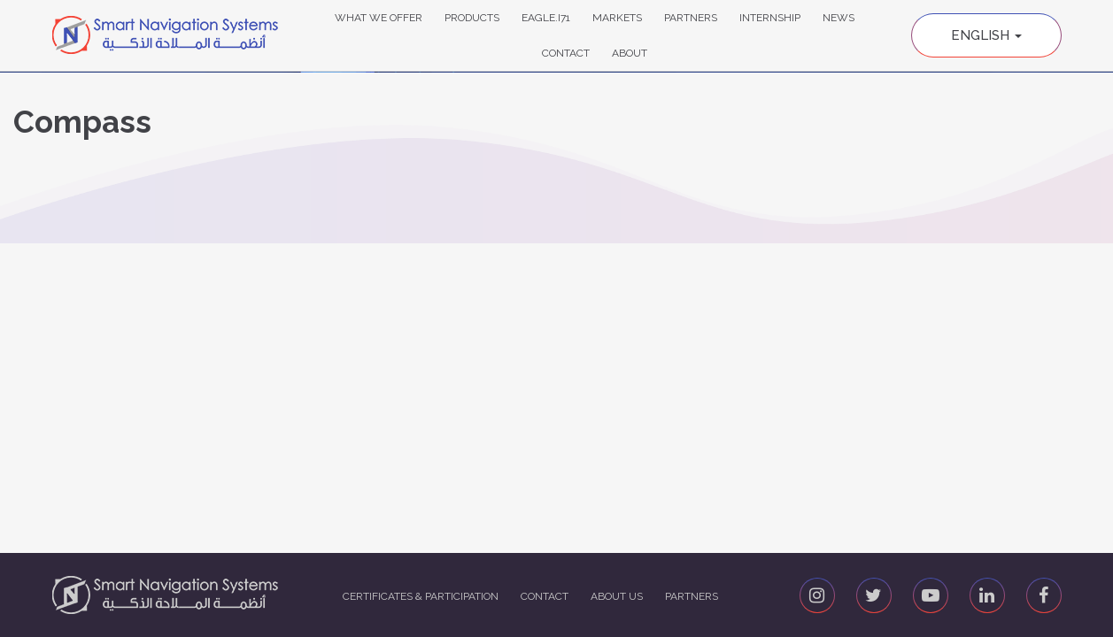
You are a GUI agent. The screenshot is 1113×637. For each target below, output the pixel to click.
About (629, 53)
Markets (617, 18)
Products (471, 18)
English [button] (986, 35)
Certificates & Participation (421, 596)
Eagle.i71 (546, 18)
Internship (769, 18)
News (838, 18)
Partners (690, 18)
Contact (566, 53)
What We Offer (378, 18)
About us (617, 596)
